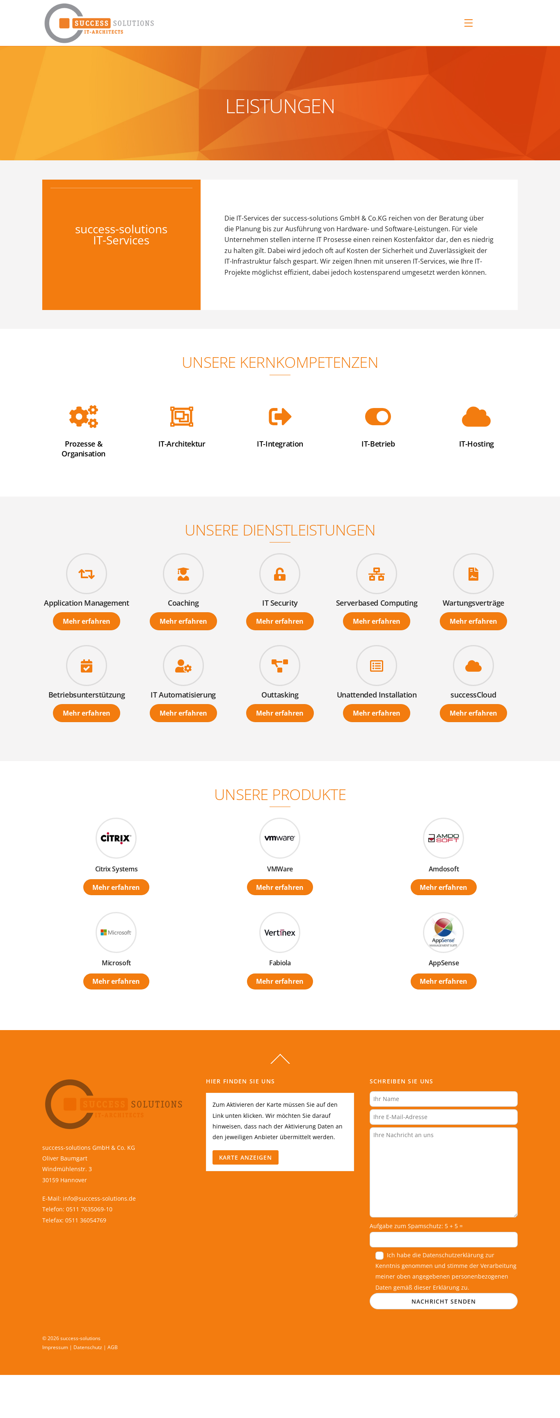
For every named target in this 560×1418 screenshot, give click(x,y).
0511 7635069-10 (89, 1209)
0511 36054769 (85, 1220)
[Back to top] (280, 1063)
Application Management (86, 603)
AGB (112, 1347)
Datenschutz (87, 1347)
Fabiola (280, 962)
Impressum (55, 1347)
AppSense (444, 962)
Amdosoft (444, 868)
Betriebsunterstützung (86, 695)
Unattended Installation (377, 695)
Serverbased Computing (377, 603)
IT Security (280, 603)
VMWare (280, 868)
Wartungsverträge (473, 603)
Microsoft (116, 962)
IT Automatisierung (183, 695)
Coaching (183, 603)
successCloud (473, 695)
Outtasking (279, 695)
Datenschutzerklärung (453, 1255)
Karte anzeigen (245, 1157)
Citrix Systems (116, 868)
